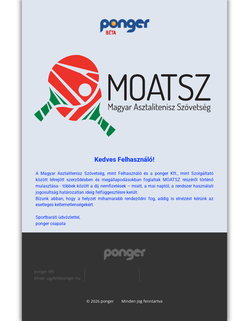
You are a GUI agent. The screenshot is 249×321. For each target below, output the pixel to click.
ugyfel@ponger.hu (63, 278)
